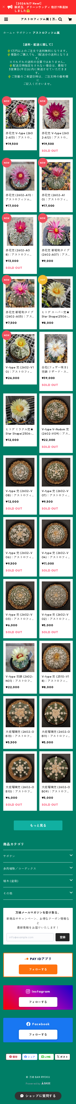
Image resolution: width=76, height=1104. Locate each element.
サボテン (22, 33)
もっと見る (38, 825)
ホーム (7, 33)
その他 (7, 893)
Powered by (38, 1083)
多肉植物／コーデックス (19, 868)
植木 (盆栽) (10, 881)
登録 (62, 937)
